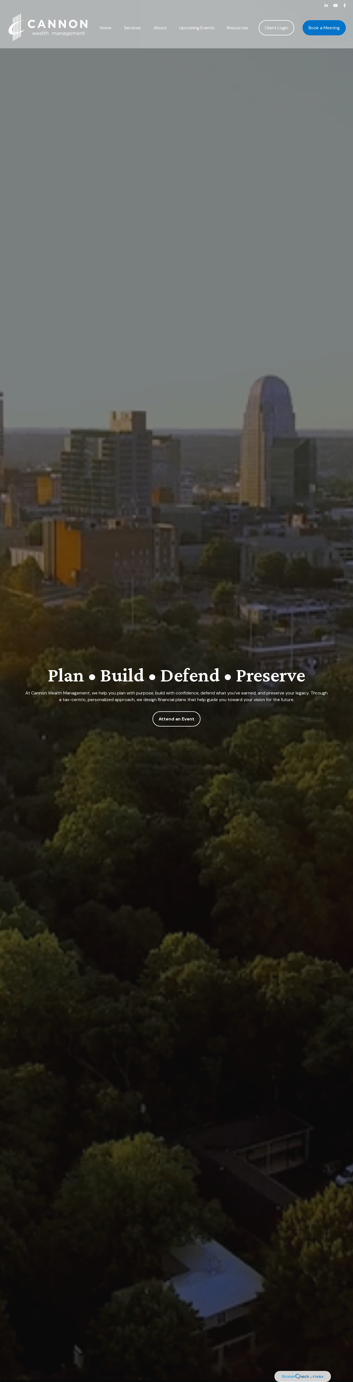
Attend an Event (176, 719)
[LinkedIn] (326, 5)
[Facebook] (344, 5)
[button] (106, 20)
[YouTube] (335, 5)
